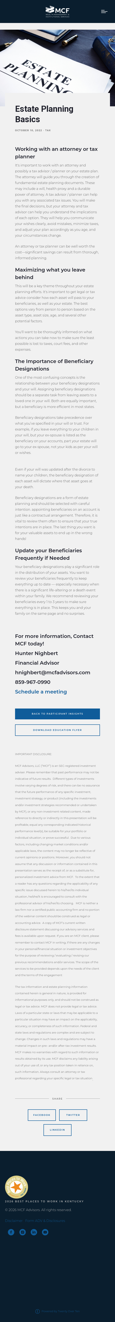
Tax (48, 130)
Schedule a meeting (41, 692)
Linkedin (57, 1129)
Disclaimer (14, 1221)
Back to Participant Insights (57, 713)
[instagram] (22, 1232)
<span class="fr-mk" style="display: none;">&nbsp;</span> (20, 1166)
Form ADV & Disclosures (45, 1221)
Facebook (41, 1115)
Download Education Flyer (57, 730)
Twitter (73, 1115)
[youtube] (45, 1232)
